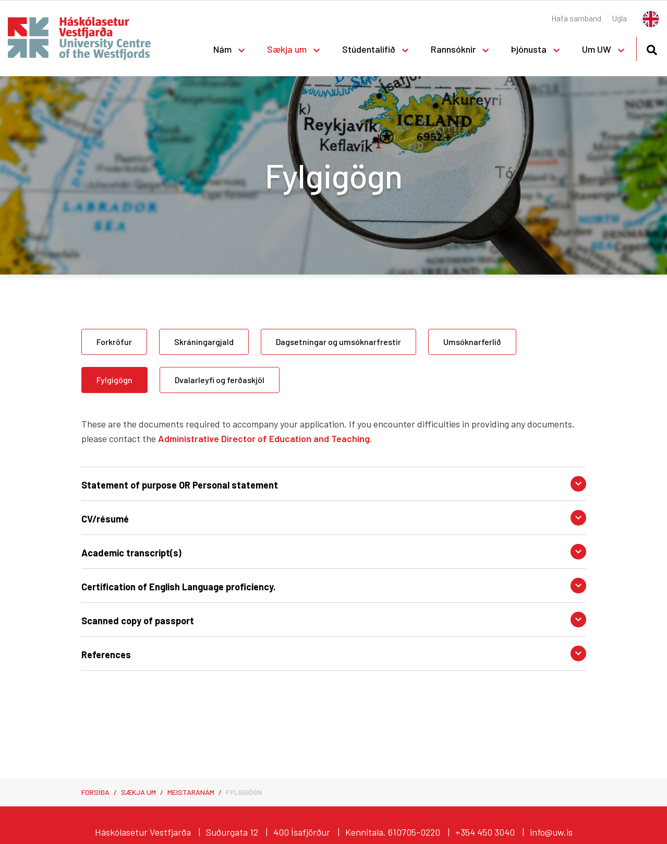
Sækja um (138, 792)
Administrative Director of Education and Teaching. (265, 438)
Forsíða (95, 792)
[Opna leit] (651, 48)
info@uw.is (551, 832)
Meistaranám (190, 792)
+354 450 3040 (485, 832)
